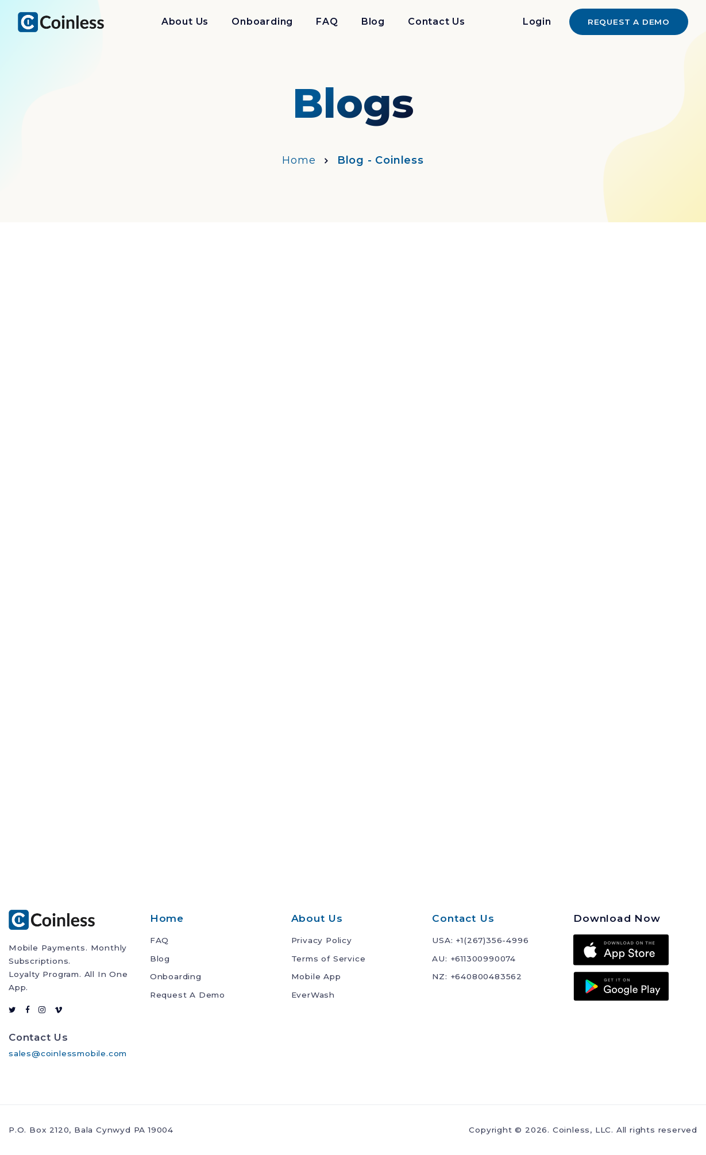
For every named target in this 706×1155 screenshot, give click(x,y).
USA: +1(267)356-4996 (480, 940)
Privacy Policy (321, 940)
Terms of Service (328, 958)
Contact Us (436, 21)
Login (537, 21)
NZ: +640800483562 (477, 976)
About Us (185, 21)
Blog (373, 21)
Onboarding (262, 21)
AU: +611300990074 (474, 958)
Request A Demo (187, 994)
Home (298, 160)
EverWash (313, 994)
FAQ (327, 21)
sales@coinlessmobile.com (68, 1053)
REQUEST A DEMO (629, 21)
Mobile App (316, 976)
